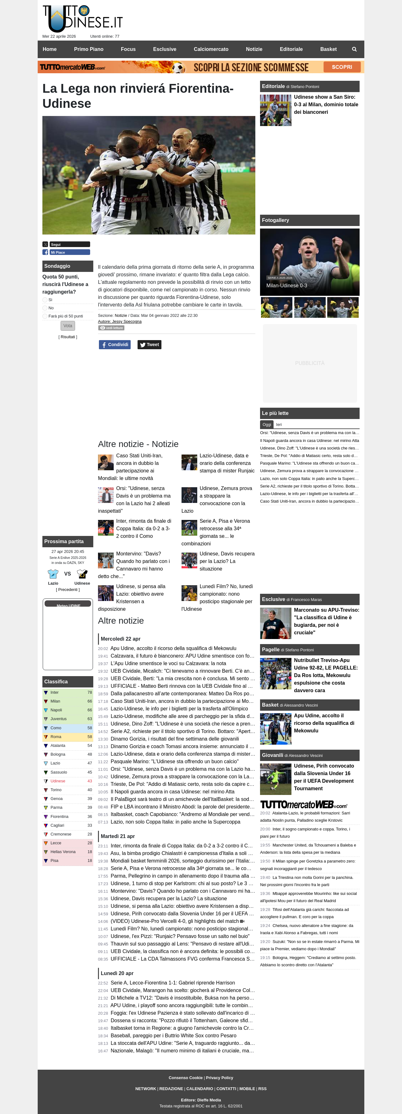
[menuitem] (354, 49)
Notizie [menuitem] (254, 49)
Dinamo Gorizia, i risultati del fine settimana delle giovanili (175, 739)
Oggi (267, 424)
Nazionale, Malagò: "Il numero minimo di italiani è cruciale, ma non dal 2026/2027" (202, 1050)
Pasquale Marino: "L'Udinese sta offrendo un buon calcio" (175, 761)
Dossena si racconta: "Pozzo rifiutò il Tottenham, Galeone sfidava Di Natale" (195, 1020)
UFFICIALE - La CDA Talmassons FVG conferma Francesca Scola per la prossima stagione (213, 959)
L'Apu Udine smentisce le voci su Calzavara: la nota (168, 663)
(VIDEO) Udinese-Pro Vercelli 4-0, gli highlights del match (175, 921)
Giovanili (272, 755)
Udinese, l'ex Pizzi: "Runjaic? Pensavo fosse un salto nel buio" (180, 936)
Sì (50, 299)
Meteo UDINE (68, 606)
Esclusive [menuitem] (165, 49)
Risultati (68, 336)
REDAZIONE (171, 1088)
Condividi (114, 345)
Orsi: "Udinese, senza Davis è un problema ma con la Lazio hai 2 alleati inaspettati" (203, 769)
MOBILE (247, 1088)
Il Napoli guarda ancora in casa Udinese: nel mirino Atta (173, 791)
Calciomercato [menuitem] (211, 49)
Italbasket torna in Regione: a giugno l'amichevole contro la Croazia (186, 1028)
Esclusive (273, 599)
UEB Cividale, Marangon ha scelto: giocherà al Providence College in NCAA (195, 990)
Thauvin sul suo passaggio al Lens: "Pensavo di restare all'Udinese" (186, 943)
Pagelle (271, 649)
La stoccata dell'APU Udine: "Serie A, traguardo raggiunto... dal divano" (190, 1043)
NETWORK (145, 1088)
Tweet (149, 345)
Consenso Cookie (186, 1077)
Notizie (121, 315)
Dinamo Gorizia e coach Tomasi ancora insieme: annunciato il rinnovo (188, 746)
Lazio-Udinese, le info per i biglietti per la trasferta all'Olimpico (179, 708)
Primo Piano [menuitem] (88, 49)
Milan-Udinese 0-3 (286, 285)
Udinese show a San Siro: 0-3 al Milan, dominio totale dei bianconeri (326, 104)
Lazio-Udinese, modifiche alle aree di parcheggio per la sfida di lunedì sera (194, 716)
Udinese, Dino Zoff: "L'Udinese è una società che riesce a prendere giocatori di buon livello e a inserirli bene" (232, 723)
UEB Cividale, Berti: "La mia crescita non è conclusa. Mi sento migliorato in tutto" (201, 678)
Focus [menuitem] (128, 49)
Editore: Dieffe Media (201, 1100)
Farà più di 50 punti (66, 316)
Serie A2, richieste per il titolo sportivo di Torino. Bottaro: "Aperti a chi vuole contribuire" (207, 731)
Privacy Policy (219, 1077)
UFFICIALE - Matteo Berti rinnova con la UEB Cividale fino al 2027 (185, 686)
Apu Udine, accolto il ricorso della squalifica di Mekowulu (173, 648)
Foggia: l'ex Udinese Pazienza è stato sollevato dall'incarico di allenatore (191, 1013)
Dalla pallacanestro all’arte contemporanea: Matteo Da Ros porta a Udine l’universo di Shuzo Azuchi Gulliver (231, 693)
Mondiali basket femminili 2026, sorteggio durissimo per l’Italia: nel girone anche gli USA (209, 860)
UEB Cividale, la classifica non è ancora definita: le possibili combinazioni (192, 951)
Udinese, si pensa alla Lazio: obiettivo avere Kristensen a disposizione (189, 906)
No (51, 308)
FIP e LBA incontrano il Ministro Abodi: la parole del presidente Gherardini (193, 806)
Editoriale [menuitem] (291, 49)
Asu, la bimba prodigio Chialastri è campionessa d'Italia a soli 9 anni (186, 853)
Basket (270, 705)
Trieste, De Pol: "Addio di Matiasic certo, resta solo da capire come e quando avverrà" (206, 784)
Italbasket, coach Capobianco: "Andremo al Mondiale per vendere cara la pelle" (199, 814)
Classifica (56, 681)
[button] (68, 326)
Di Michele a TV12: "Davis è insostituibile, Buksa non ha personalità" (187, 998)
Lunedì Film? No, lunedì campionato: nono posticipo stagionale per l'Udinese (196, 928)
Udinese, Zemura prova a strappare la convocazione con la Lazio (183, 776)
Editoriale (274, 86)
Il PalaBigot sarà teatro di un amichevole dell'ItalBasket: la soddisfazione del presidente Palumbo (218, 799)
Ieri (279, 424)
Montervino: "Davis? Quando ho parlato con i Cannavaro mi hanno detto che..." (199, 891)
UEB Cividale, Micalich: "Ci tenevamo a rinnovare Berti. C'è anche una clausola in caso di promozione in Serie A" (236, 671)
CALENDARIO (199, 1088)
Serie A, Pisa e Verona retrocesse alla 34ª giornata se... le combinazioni (190, 868)
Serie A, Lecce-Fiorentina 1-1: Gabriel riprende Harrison (173, 982)
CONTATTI (226, 1088)
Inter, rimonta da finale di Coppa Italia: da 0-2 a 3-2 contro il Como (143, 528)
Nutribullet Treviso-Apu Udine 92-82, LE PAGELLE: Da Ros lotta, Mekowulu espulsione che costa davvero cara (326, 675)
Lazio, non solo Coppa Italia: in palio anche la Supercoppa (176, 821)
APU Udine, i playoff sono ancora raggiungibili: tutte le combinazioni (186, 1005)
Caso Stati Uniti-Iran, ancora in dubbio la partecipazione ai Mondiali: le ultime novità (204, 701)
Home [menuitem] (50, 49)
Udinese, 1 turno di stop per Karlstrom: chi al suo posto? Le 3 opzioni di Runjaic (199, 883)
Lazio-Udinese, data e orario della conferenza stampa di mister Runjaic (227, 463)
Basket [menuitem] (328, 49)
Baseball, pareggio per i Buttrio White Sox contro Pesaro (173, 1035)
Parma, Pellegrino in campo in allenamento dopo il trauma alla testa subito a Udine (203, 876)
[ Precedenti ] (67, 589)
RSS (262, 1088)
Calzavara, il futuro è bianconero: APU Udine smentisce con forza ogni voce (195, 656)
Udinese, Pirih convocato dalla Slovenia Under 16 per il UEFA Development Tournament (209, 913)
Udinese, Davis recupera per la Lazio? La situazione (227, 561)
